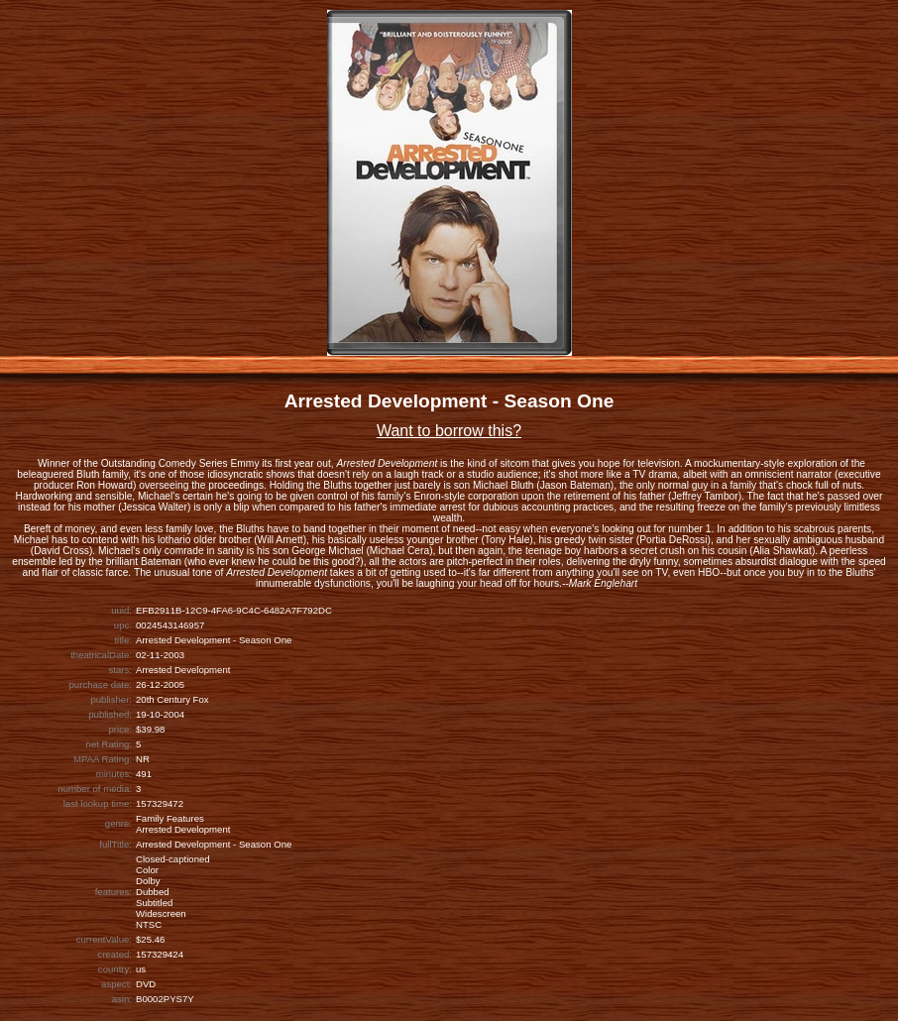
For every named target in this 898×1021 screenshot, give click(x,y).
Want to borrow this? (449, 430)
